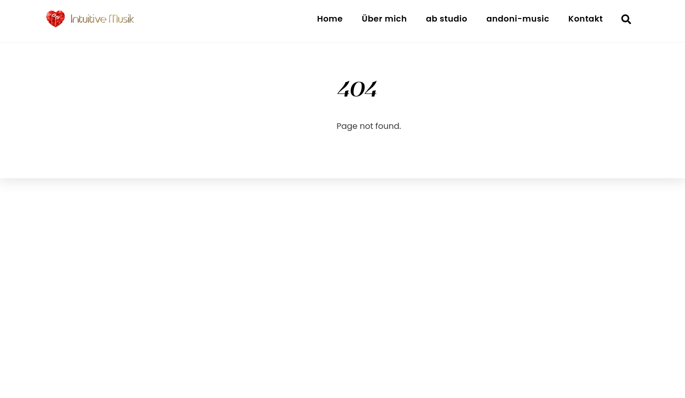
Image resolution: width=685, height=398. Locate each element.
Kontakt (585, 19)
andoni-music (517, 19)
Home (329, 19)
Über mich (384, 19)
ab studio (446, 19)
